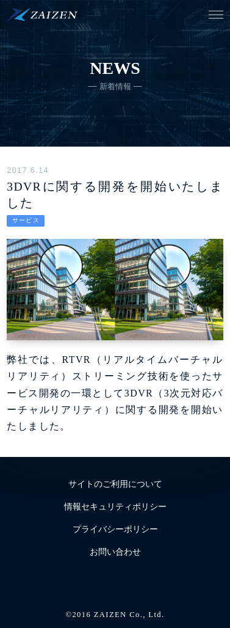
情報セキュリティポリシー (115, 506)
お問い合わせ (115, 552)
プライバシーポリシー (115, 529)
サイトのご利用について (115, 484)
